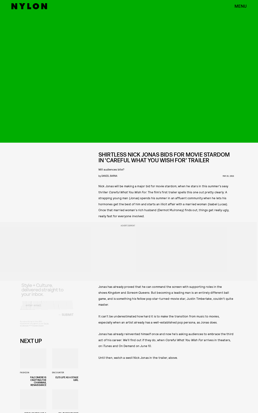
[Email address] (46, 308)
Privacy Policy (38, 328)
